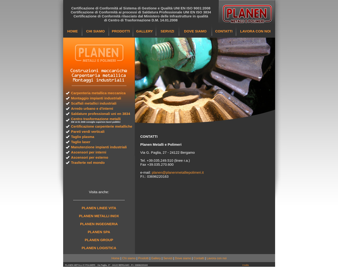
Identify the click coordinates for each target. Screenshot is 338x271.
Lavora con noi (217, 258)
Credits (245, 265)
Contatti (199, 258)
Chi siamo (129, 258)
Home (115, 258)
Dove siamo (183, 258)
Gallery (156, 258)
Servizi (168, 258)
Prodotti (143, 258)
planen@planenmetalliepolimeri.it (178, 172)
